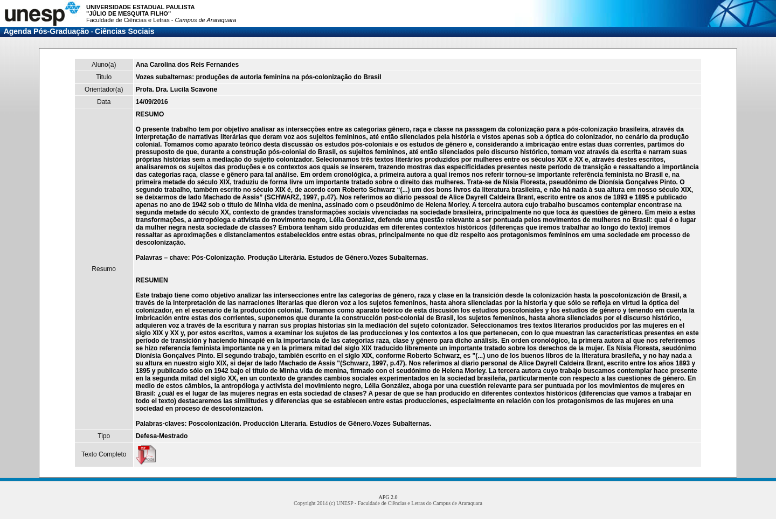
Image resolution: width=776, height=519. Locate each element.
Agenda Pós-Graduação (46, 31)
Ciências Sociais (125, 31)
